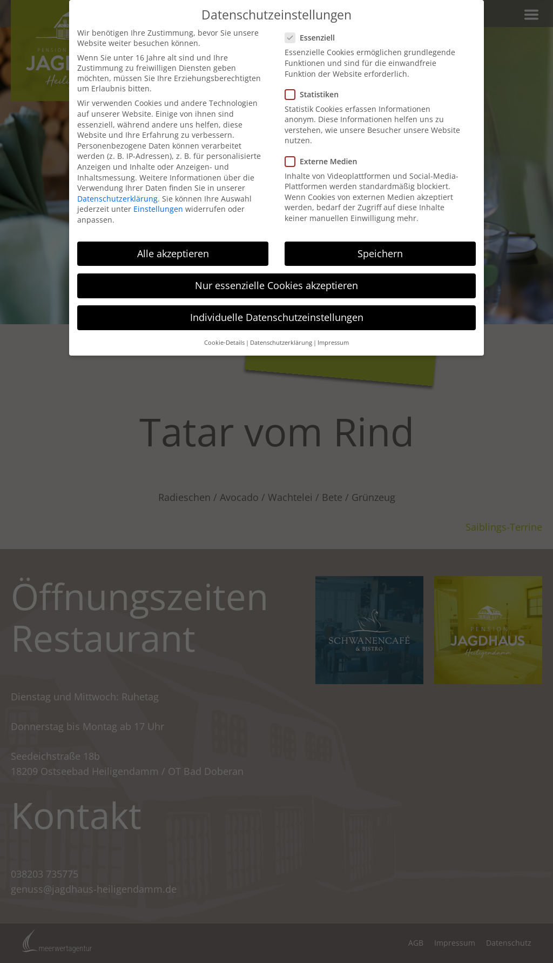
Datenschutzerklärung (117, 198)
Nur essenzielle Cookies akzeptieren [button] (276, 285)
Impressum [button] (333, 342)
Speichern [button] (380, 253)
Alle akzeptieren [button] (173, 253)
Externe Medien (324, 161)
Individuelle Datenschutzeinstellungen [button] (276, 317)
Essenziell (313, 37)
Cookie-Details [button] (224, 342)
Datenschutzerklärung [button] (281, 342)
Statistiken (315, 94)
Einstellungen (158, 209)
